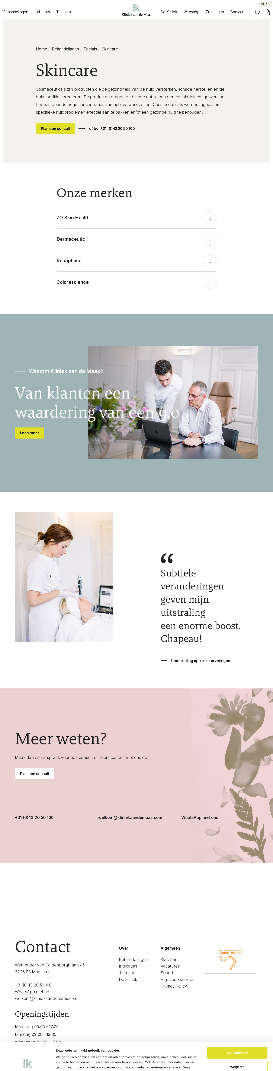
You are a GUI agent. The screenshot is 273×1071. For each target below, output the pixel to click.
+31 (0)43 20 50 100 (34, 817)
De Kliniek (169, 12)
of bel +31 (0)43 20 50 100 (112, 128)
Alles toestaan (237, 1026)
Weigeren (237, 1040)
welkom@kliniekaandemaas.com (130, 817)
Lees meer (29, 433)
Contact (236, 12)
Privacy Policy (174, 986)
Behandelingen (15, 12)
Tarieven (63, 12)
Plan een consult (55, 128)
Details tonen (66, 1062)
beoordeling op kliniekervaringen (200, 661)
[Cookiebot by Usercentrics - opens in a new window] (27, 1063)
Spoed (167, 972)
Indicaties (42, 12)
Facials (90, 49)
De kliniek (128, 979)
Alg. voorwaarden (178, 979)
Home (41, 49)
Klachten (169, 959)
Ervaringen (215, 12)
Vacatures (170, 966)
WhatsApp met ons (199, 817)
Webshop (191, 12)
